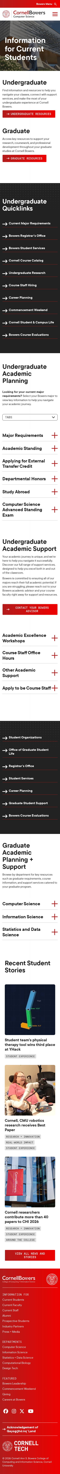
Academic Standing (22, 448)
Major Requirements (22, 435)
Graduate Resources (26, 158)
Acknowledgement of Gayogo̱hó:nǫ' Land (22, 1429)
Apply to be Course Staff (26, 688)
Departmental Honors (24, 478)
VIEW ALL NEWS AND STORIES (30, 1255)
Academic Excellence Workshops (24, 637)
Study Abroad (16, 491)
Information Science (22, 916)
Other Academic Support (19, 672)
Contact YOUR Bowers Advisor (32, 609)
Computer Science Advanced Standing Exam (22, 509)
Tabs (8, 417)
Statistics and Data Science (21, 931)
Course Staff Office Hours (21, 655)
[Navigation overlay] (55, 14)
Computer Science (21, 903)
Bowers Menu (44, 3)
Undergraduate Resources (31, 114)
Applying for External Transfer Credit (23, 463)
